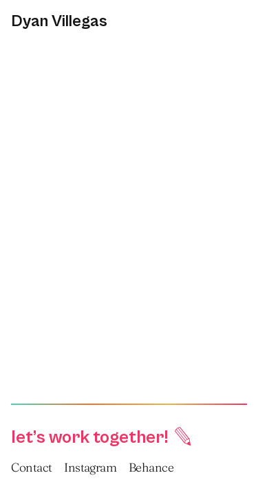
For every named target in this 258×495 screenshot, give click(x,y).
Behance (151, 467)
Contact (31, 467)
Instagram (90, 467)
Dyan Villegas (59, 21)
